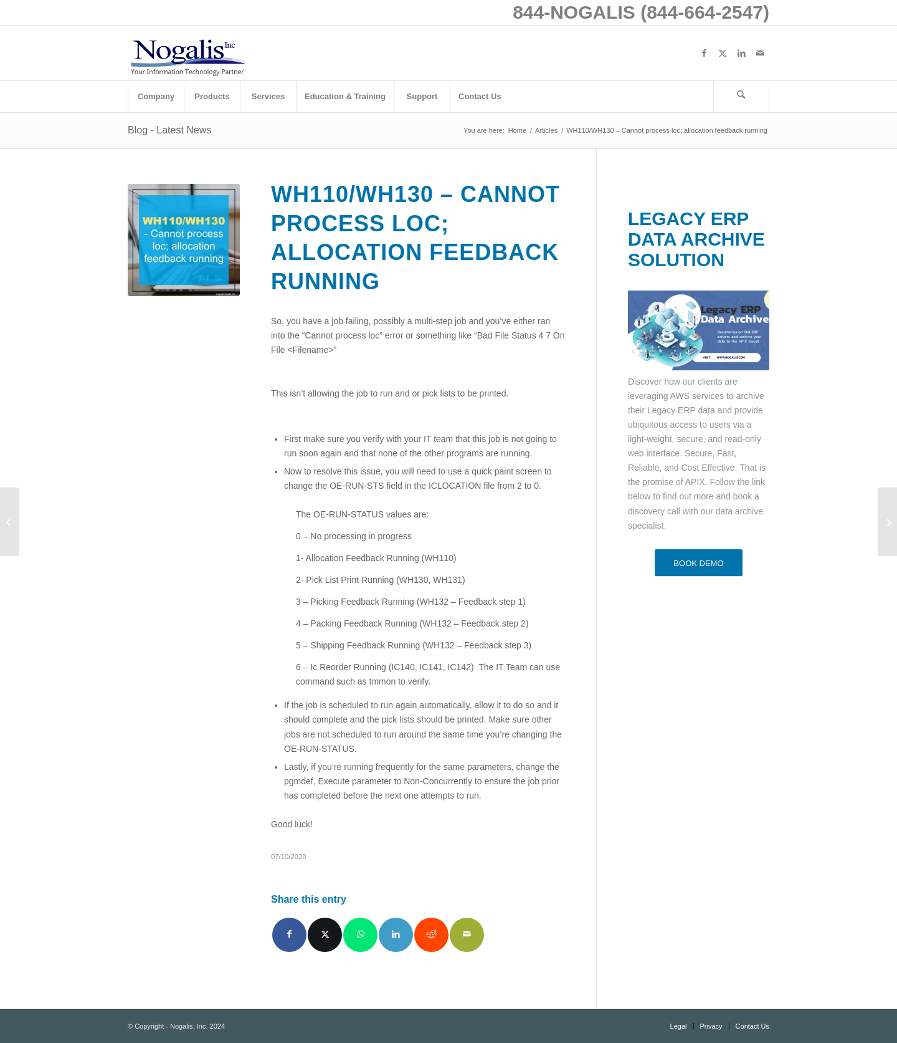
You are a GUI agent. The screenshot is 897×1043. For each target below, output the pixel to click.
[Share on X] (325, 935)
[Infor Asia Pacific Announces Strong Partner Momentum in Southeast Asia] (887, 522)
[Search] (741, 96)
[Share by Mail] (467, 935)
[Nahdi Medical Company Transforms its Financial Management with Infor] (9, 522)
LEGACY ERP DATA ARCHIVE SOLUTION (696, 239)
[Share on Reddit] (431, 935)
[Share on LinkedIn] (396, 935)
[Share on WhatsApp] (360, 935)
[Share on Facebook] (289, 935)
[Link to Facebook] (704, 53)
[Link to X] (722, 53)
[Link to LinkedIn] (741, 53)
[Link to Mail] (760, 53)
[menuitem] (156, 96)
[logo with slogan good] (187, 53)
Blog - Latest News (169, 130)
